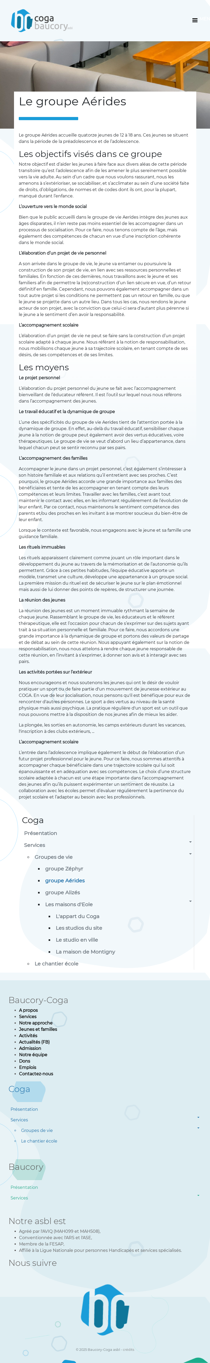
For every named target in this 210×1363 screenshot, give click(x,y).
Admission (30, 1048)
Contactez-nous (36, 1073)
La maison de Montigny (85, 952)
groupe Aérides (65, 880)
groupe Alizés (62, 892)
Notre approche (36, 1023)
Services (34, 845)
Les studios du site (79, 928)
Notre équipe (33, 1054)
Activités (28, 1035)
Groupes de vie (54, 857)
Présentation (40, 833)
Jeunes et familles (38, 1029)
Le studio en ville (77, 940)
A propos (29, 1010)
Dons (24, 1061)
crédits (128, 1350)
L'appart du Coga (77, 916)
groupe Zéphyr (64, 868)
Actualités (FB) (34, 1042)
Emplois (27, 1067)
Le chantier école (56, 963)
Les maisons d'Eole (69, 904)
